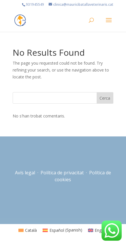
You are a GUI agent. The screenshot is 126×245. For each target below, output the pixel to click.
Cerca (105, 98)
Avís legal (25, 172)
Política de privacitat (62, 172)
